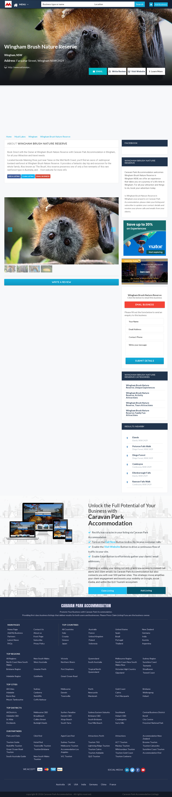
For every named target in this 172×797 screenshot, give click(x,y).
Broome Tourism (150, 742)
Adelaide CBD (12, 716)
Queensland (93, 658)
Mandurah (92, 696)
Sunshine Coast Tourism (153, 749)
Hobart (146, 696)
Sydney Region (149, 658)
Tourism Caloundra (151, 745)
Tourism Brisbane (41, 749)
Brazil (117, 636)
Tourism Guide (12, 742)
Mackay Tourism (122, 745)
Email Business (42, 176)
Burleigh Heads (40, 723)
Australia (93, 629)
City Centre (148, 719)
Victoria (64, 658)
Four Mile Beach (95, 723)
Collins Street (40, 719)
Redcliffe (38, 696)
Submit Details (144, 360)
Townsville (65, 696)
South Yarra (66, 723)
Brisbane (146, 689)
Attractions (120, 736)
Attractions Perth (96, 736)
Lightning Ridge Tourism (99, 745)
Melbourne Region (123, 658)
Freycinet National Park (153, 723)
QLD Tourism (94, 756)
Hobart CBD (120, 716)
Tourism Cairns (95, 749)
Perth (90, 689)
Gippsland (119, 672)
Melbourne (65, 689)
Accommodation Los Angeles (70, 750)
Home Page (13, 629)
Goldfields (38, 676)
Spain (117, 633)
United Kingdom (96, 636)
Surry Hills (119, 723)
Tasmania (147, 665)
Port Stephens (67, 669)
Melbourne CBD (41, 712)
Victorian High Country (125, 669)
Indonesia (93, 643)
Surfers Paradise (68, 712)
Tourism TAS (94, 742)
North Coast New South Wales (17, 663)
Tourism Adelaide (96, 753)
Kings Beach (66, 719)
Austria (145, 640)
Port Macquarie (122, 696)
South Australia (95, 662)
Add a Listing (14, 176)
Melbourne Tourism (69, 745)
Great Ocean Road (69, 676)
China (103, 784)
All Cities (10, 689)
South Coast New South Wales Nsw (126, 663)
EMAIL (98, 71)
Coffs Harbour (40, 699)
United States (121, 629)
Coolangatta (120, 719)
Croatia (65, 636)
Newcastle (93, 692)
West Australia (40, 662)
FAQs (10, 643)
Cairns (118, 692)
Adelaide (10, 692)
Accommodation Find (152, 753)
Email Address (135, 329)
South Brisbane (95, 719)
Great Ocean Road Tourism (14, 750)
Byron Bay (10, 696)
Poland (92, 640)
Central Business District (154, 712)
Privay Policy (39, 643)
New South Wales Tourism (41, 757)
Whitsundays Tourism (125, 749)
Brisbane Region (13, 669)
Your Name (133, 321)
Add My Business (15, 633)
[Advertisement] (86, 106)
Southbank (120, 712)
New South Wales (41, 658)
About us (38, 633)
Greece (65, 640)
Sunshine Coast (150, 662)
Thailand (119, 643)
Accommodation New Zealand (152, 737)
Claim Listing (28, 176)
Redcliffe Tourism (14, 745)
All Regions (11, 658)
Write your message (138, 345)
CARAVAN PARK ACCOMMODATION (86, 606)
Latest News (13, 640)
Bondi (145, 716)
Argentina (146, 643)
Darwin (64, 692)
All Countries (68, 629)
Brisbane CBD (94, 716)
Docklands (11, 723)
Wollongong (148, 692)
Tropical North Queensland (94, 670)
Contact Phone (135, 337)
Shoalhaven (148, 669)
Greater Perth (40, 669)
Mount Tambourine (14, 699)
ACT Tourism (121, 742)
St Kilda (9, 719)
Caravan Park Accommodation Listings (140, 794)
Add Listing (146, 590)
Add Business (161, 4)
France (92, 633)
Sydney (37, 689)
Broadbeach (39, 716)
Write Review (117, 71)
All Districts (11, 712)
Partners (11, 636)
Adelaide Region (13, 676)
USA (76, 784)
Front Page (38, 636)
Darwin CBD (66, 716)
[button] (13, 230)
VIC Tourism (66, 756)
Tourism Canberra (123, 756)
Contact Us (39, 629)
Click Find (38, 736)
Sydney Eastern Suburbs (99, 712)
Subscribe (38, 640)
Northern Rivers (68, 662)
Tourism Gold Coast (124, 753)
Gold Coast (120, 689)
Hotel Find (38, 742)
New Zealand (148, 629)
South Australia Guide (16, 756)
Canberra (38, 692)
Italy (64, 633)
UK (69, 784)
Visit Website (136, 71)
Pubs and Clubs (13, 736)
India (144, 636)
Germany (146, 633)
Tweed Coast (149, 672)
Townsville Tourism (42, 745)
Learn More (156, 71)
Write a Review (61, 282)
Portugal (119, 640)
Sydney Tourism (68, 742)
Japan (64, 643)
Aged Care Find (67, 736)
